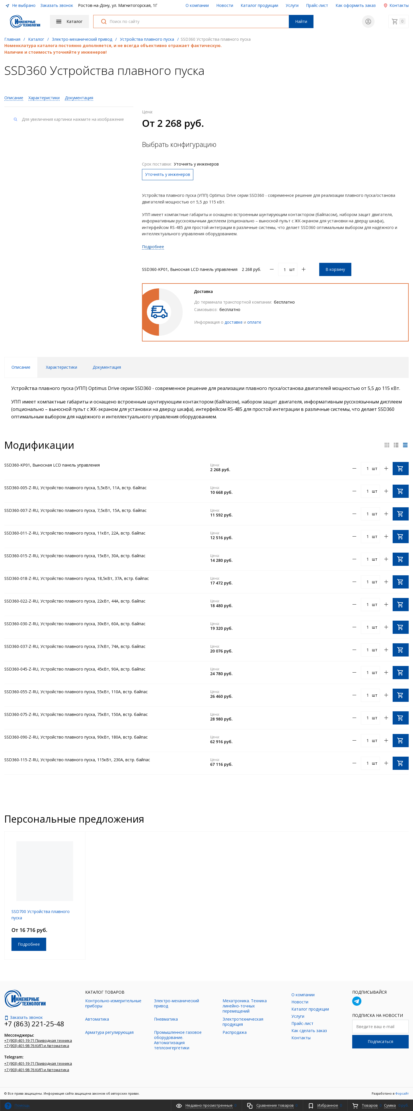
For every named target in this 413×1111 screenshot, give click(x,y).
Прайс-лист (317, 5)
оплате (254, 322)
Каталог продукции (259, 5)
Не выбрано (20, 5)
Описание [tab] (20, 367)
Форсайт (402, 1093)
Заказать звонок (56, 5)
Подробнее (153, 246)
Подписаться (380, 1041)
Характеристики (44, 97)
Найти (301, 21)
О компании (197, 5)
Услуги (292, 5)
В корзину (335, 269)
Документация (79, 97)
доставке (234, 322)
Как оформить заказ (356, 5)
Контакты (396, 5)
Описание (13, 97)
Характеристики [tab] (61, 367)
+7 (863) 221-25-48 (34, 1023)
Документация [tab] (107, 367)
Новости (224, 5)
